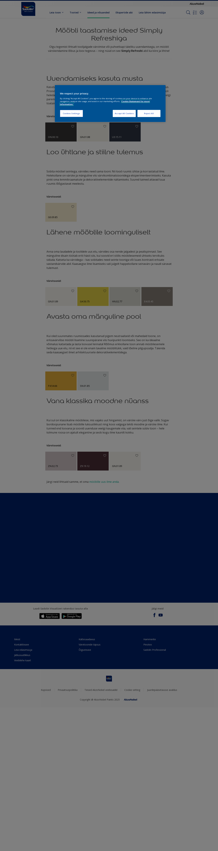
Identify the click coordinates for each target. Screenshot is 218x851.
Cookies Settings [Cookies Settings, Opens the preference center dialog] (71, 113)
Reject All (149, 113)
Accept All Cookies (124, 113)
